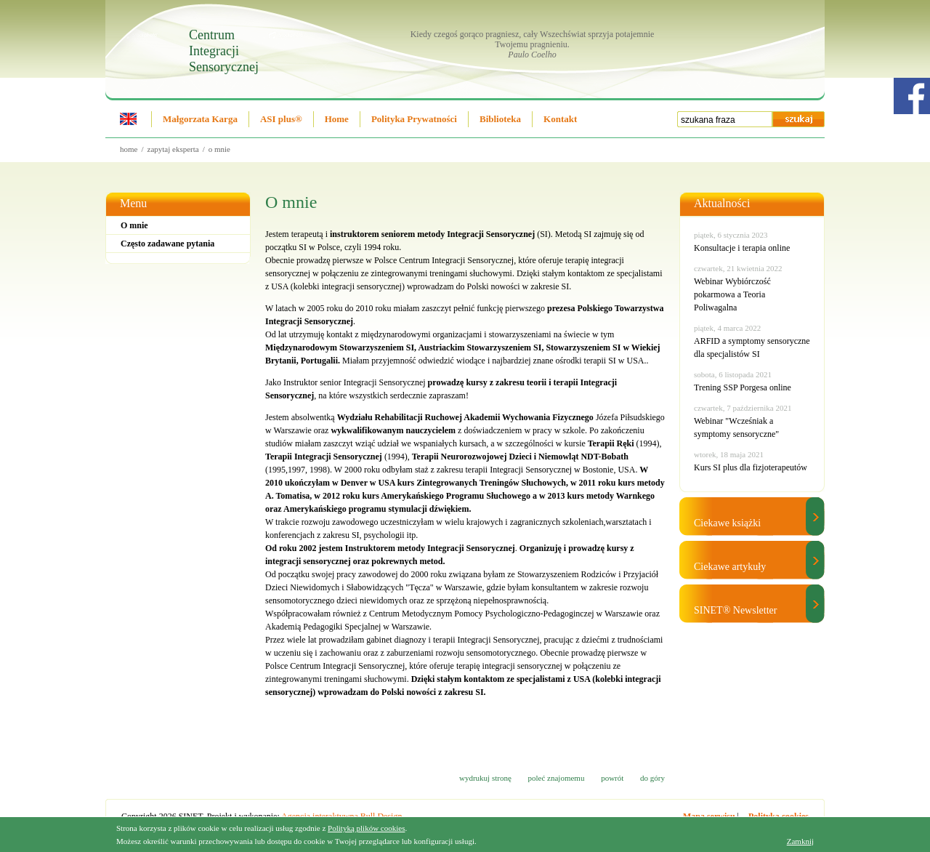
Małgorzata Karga (200, 118)
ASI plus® (281, 118)
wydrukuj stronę (485, 777)
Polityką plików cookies (366, 828)
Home (337, 118)
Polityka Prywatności (414, 118)
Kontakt (560, 118)
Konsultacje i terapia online (742, 248)
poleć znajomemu (556, 777)
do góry (652, 777)
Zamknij (800, 841)
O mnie (219, 149)
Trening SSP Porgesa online (742, 387)
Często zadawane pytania (167, 243)
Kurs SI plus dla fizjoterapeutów (750, 467)
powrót (612, 777)
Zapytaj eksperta (173, 149)
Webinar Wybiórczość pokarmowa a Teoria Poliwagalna (732, 294)
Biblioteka (500, 118)
